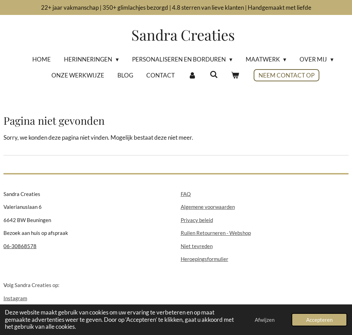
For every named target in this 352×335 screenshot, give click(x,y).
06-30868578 (19, 246)
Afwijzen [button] (265, 320)
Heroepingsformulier (204, 259)
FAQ (186, 194)
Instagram (15, 298)
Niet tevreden (197, 246)
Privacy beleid (197, 220)
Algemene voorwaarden (208, 207)
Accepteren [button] (319, 320)
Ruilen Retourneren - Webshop (216, 233)
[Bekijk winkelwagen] (235, 75)
